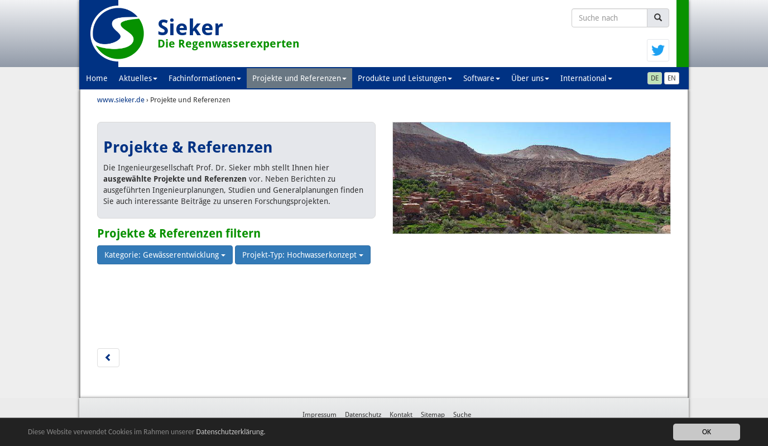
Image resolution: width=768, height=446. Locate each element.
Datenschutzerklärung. (231, 432)
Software (481, 78)
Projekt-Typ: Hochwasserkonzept (302, 254)
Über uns (530, 78)
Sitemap (433, 415)
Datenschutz (363, 415)
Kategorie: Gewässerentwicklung (164, 254)
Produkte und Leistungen (405, 78)
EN (672, 78)
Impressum (320, 415)
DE (655, 78)
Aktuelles (138, 78)
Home (97, 78)
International (586, 78)
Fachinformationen (205, 78)
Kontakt (401, 415)
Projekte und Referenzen (299, 78)
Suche (462, 415)
